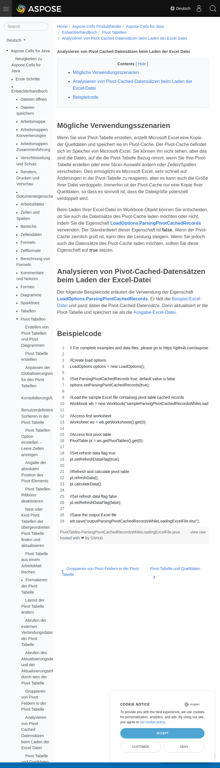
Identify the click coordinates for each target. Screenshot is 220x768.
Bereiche (29, 226)
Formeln (28, 242)
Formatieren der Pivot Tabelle (34, 586)
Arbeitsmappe (33, 121)
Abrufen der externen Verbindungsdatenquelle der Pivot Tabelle (43, 632)
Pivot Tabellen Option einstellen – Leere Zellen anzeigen (35, 442)
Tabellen (28, 311)
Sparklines (30, 303)
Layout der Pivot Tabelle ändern (32, 606)
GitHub (97, 538)
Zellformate (31, 250)
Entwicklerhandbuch (30, 91)
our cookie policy (152, 722)
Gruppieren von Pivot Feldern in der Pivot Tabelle (100, 571)
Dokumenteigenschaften (38, 196)
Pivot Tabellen (33, 319)
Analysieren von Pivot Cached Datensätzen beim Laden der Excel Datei (124, 38)
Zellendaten (31, 234)
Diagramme (31, 295)
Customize (140, 746)
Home (62, 26)
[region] (132, 434)
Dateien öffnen (34, 99)
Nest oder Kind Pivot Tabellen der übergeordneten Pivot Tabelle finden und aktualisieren (35, 527)
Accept (162, 733)
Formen (28, 287)
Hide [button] (142, 64)
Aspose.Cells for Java (30, 51)
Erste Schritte (28, 79)
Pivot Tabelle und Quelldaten (175, 572)
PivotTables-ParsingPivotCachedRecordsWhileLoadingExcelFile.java (120, 532)
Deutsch (180, 8)
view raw (197, 532)
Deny (184, 746)
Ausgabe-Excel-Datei (154, 312)
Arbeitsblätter (32, 204)
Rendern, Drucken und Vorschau (27, 178)
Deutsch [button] (14, 40)
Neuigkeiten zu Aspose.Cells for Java (27, 65)
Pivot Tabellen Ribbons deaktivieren (35, 495)
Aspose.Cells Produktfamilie (96, 26)
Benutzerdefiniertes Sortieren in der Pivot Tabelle (38, 416)
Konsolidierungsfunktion (42, 398)
